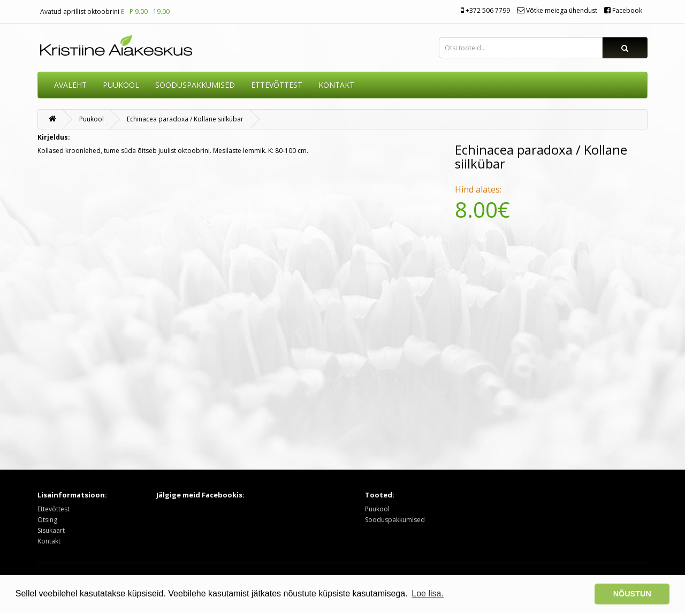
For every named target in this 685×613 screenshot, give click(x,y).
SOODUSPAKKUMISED (195, 85)
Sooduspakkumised (395, 519)
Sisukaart (51, 530)
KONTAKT (336, 85)
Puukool (121, 85)
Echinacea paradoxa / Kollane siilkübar (185, 119)
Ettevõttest (53, 509)
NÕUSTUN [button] (632, 593)
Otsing (47, 519)
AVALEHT (70, 85)
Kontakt (48, 541)
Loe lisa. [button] (428, 593)
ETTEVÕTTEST (276, 85)
